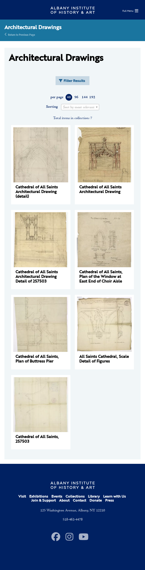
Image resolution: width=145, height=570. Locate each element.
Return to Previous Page (21, 34)
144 (84, 97)
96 (76, 97)
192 (92, 97)
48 (69, 97)
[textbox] (80, 107)
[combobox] (80, 107)
